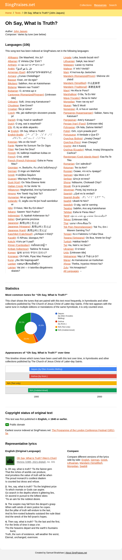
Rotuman (68, 167)
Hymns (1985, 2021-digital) (31, 462)
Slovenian (69, 189)
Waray (67, 260)
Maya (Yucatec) (72, 98)
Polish (67, 131)
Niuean (67, 105)
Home (8, 13)
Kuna (11, 260)
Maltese (68, 68)
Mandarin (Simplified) (75, 83)
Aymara (12, 76)
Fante (11, 145)
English (15, 131)
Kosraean (13, 256)
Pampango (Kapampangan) (78, 112)
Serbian (68, 178)
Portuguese (70, 134)
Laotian (12, 263)
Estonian (12, 142)
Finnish (12, 153)
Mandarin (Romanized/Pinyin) (79, 76)
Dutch (11, 123)
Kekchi (11, 241)
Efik (10, 127)
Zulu (66, 267)
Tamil (66, 216)
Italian (11, 219)
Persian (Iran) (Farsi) (75, 123)
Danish (11, 120)
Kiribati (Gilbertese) (18, 249)
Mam (66, 72)
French (11, 156)
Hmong (12, 193)
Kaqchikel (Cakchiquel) (20, 234)
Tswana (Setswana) (74, 237)
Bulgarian (13, 90)
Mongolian (69, 101)
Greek (11, 175)
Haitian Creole (15, 186)
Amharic (12, 64)
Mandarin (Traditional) (75, 87)
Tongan (67, 234)
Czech (11, 112)
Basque (12, 79)
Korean (12, 252)
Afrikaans (13, 57)
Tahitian (68, 212)
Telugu (67, 219)
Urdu (66, 252)
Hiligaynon (13, 189)
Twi (65, 245)
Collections (86, 5)
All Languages (71, 271)
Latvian (12, 267)
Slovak (67, 186)
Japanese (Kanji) (17, 230)
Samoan (68, 175)
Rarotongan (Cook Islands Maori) (81, 156)
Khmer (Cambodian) (19, 245)
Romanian (69, 163)
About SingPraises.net (76, 553)
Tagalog (68, 208)
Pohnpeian (69, 127)
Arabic (11, 68)
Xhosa (67, 263)
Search (113, 5)
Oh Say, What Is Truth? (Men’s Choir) (37, 458)
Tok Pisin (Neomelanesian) (78, 227)
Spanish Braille (72, 197)
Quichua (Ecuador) (74, 149)
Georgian (13, 167)
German (12, 171)
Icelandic (12, 201)
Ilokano (12, 211)
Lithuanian (69, 61)
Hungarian (13, 197)
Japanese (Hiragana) (19, 226)
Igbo (10, 208)
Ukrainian (69, 249)
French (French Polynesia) (22, 160)
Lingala (67, 57)
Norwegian (69, 109)
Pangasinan (70, 120)
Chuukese (13, 105)
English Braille (15, 134)
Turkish (67, 241)
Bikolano (12, 83)
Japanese (13, 223)
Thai (66, 223)
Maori (67, 90)
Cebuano (13, 101)
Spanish (68, 193)
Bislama (12, 87)
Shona (67, 182)
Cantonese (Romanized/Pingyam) (26, 94)
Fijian (11, 149)
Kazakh (12, 237)
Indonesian (14, 215)
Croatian (12, 109)
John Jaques (20, 31)
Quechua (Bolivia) (73, 138)
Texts (18, 13)
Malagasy (69, 64)
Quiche (67, 146)
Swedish (68, 204)
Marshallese (70, 94)
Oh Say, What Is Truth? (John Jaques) (44, 13)
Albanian (12, 61)
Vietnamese (70, 256)
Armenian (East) (16, 72)
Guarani (12, 178)
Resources (100, 5)
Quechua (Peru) (72, 142)
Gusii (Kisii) (14, 182)
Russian (68, 171)
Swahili (67, 201)
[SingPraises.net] (20, 5)
